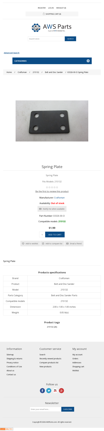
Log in (51, 8)
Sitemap (10, 354)
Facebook (42, 390)
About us (10, 370)
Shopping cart (78, 366)
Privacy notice (13, 362)
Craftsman (59, 197)
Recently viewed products (50, 358)
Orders (75, 358)
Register (42, 8)
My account (77, 354)
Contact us (11, 374)
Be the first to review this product (52, 191)
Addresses (76, 362)
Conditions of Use (14, 366)
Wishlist (75, 370)
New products (46, 366)
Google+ (61, 390)
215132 (50, 327)
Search (42, 354)
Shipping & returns (14, 358)
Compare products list (49, 362)
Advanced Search (11, 53)
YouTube (55, 390)
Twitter (48, 390)
